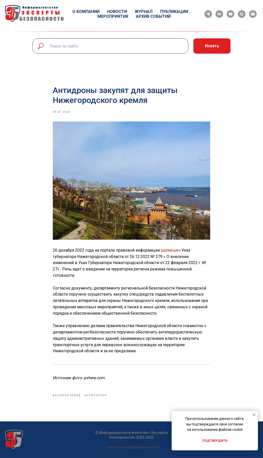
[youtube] (230, 14)
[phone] (241, 14)
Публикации (174, 11)
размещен (170, 250)
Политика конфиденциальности (131, 447)
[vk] (219, 14)
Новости (117, 11)
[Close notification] (254, 414)
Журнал (144, 11)
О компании (86, 11)
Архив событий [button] (153, 16)
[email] (253, 14)
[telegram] (208, 14)
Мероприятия (112, 16)
